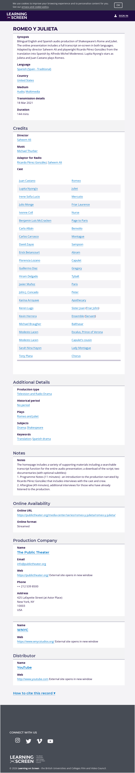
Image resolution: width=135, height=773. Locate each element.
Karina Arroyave (29, 300)
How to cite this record (34, 693)
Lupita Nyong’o (28, 188)
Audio (20, 91)
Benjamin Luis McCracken (35, 220)
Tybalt (75, 276)
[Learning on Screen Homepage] (17, 15)
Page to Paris (80, 220)
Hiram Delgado (28, 276)
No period (23, 405)
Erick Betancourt (29, 252)
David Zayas (26, 244)
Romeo (76, 180)
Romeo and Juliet (28, 416)
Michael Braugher (30, 324)
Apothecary (79, 300)
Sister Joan (78, 308)
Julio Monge (26, 204)
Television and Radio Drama (34, 394)
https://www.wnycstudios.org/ (35, 641)
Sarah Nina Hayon (30, 348)
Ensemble (78, 316)
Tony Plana (26, 356)
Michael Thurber (27, 151)
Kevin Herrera (28, 316)
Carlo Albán (26, 228)
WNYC (22, 630)
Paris (75, 284)
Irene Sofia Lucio (29, 196)
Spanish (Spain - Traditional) (34, 69)
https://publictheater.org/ (33, 575)
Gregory (77, 268)
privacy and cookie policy (35, 6)
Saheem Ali (24, 139)
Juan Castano (27, 180)
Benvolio (77, 228)
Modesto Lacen (28, 332)
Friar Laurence (81, 204)
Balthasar (77, 324)
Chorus (76, 356)
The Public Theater (33, 552)
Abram (76, 252)
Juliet (75, 188)
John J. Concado (28, 292)
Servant (90, 316)
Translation (24, 439)
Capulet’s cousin (82, 340)
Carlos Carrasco (29, 236)
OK (118, 5)
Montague (78, 236)
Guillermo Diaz (28, 268)
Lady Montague (81, 348)
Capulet (76, 260)
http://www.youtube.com (32, 679)
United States (25, 80)
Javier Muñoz (27, 284)
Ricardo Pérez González (32, 162)
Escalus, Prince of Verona (87, 332)
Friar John (92, 308)
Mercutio (77, 196)
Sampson (77, 244)
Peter (75, 292)
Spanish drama (41, 439)
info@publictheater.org (31, 564)
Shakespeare (35, 427)
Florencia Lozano (29, 260)
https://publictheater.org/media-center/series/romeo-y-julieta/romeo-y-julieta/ (66, 515)
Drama (21, 427)
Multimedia (33, 91)
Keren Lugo (26, 308)
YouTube (24, 667)
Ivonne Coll (26, 212)
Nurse (75, 212)
